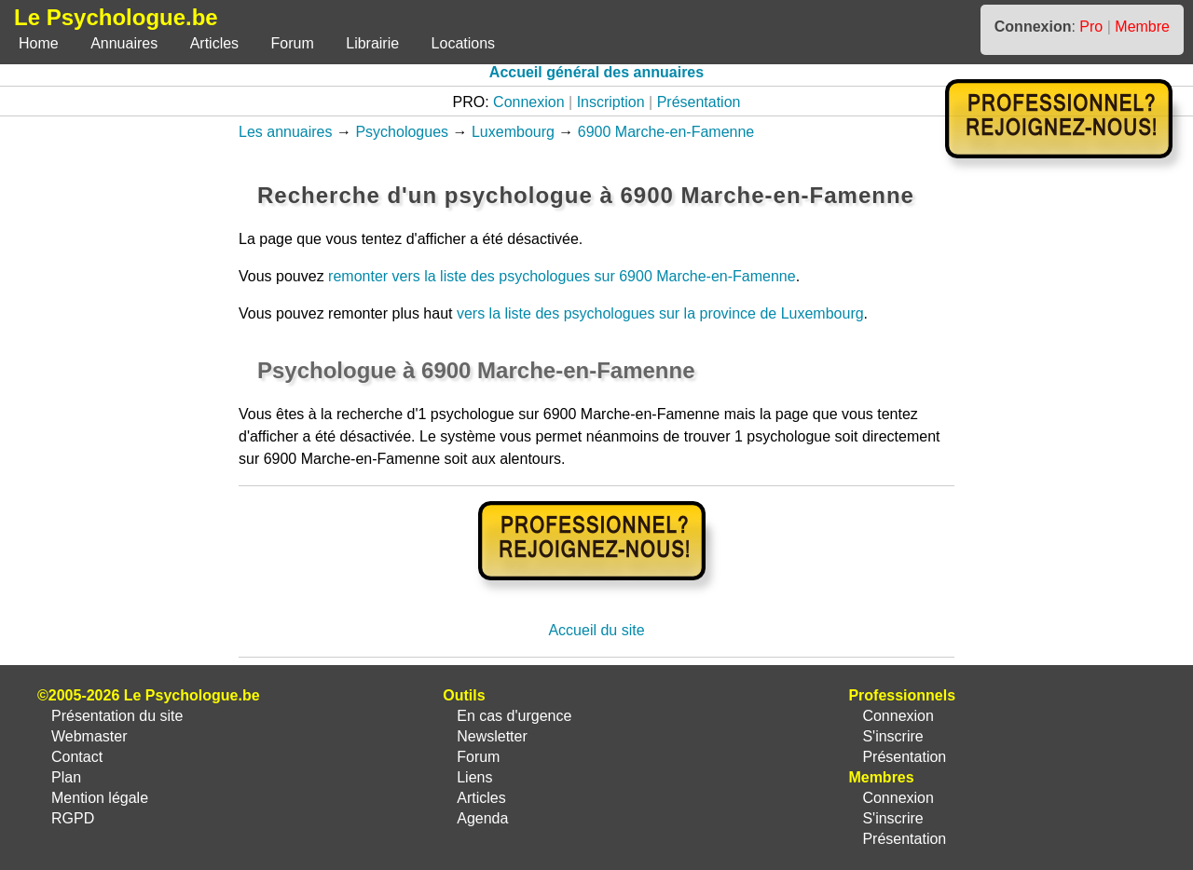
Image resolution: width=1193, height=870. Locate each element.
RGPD (72, 818)
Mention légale (99, 798)
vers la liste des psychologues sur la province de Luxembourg (660, 313)
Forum (292, 43)
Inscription (611, 102)
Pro (1091, 26)
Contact (77, 757)
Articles (214, 43)
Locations (464, 43)
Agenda (482, 818)
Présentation (699, 102)
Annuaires (124, 43)
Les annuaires (286, 132)
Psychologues (401, 132)
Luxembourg (513, 132)
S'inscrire (892, 736)
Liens (474, 777)
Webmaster (89, 736)
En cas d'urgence (514, 716)
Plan (66, 777)
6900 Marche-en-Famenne (666, 132)
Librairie (372, 43)
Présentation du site (117, 716)
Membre (1142, 26)
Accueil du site (596, 630)
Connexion (529, 102)
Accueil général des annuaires (596, 72)
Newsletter (492, 736)
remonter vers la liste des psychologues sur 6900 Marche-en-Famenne (562, 276)
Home (39, 43)
